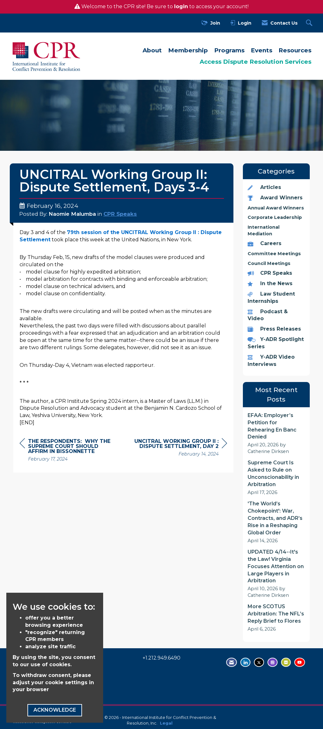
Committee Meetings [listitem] (274, 253)
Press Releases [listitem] (274, 329)
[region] (179, 448)
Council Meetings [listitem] (269, 263)
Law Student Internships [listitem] (271, 297)
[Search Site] (310, 23)
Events (261, 50)
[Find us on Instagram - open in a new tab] (272, 662)
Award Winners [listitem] (275, 198)
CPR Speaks (120, 214)
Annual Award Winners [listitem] (276, 208)
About (152, 50)
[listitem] (276, 433)
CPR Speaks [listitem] (270, 273)
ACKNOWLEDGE (54, 710)
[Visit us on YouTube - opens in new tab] (299, 662)
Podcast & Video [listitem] (268, 315)
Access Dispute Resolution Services (255, 61)
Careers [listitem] (264, 243)
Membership (188, 50)
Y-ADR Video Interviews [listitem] (271, 360)
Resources (295, 50)
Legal (166, 723)
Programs (229, 50)
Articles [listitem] (264, 187)
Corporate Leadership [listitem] (275, 217)
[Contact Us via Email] (231, 662)
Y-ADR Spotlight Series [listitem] (276, 343)
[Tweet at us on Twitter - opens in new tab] (259, 662)
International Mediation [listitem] (263, 230)
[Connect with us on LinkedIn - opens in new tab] (245, 662)
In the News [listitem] (270, 283)
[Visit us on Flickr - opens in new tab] (286, 662)
